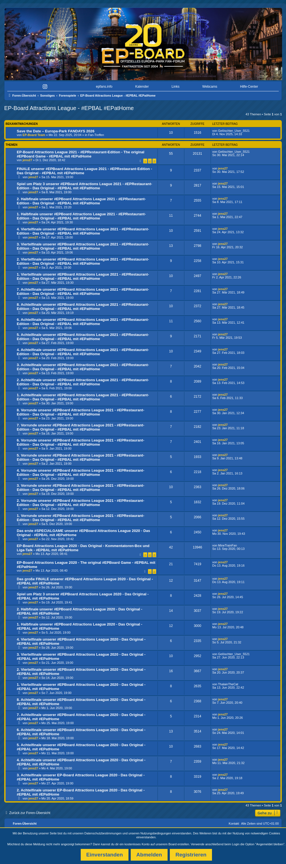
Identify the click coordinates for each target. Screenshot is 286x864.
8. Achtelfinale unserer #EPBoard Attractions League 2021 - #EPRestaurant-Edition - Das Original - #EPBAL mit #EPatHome (83, 306)
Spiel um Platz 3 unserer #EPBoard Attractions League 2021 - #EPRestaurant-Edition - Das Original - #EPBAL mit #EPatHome (84, 186)
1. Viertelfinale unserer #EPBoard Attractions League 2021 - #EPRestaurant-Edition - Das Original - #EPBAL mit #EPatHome (83, 276)
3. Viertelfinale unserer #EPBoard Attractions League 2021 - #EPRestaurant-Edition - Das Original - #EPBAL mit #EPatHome (83, 246)
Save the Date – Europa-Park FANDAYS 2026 (55, 131)
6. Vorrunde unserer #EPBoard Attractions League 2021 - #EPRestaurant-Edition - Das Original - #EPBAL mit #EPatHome (80, 442)
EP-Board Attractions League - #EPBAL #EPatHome (69, 108)
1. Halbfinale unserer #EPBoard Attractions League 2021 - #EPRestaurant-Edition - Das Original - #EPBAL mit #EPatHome (81, 216)
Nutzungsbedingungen (155, 833)
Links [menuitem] (175, 87)
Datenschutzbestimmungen (102, 833)
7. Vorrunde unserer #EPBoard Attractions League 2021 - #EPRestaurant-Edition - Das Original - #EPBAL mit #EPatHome (80, 427)
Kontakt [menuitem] (234, 823)
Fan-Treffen (96, 135)
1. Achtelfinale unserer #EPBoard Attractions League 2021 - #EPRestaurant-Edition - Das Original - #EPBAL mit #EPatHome (83, 397)
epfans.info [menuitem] (104, 87)
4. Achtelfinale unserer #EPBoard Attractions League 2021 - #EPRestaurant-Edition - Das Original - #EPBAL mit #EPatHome (83, 352)
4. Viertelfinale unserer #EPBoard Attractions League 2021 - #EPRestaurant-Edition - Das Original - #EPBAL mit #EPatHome (83, 231)
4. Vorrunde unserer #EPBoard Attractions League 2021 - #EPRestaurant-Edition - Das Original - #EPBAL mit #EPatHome (80, 472)
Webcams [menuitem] (209, 87)
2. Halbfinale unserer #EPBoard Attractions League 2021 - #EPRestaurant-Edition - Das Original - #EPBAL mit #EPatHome (81, 201)
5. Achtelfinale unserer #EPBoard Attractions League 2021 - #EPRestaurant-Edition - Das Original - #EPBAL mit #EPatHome (83, 337)
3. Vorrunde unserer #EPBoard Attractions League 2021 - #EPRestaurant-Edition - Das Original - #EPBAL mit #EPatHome (80, 487)
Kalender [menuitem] (142, 87)
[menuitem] (22, 86)
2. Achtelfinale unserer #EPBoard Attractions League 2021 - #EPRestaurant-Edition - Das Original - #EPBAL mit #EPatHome (83, 382)
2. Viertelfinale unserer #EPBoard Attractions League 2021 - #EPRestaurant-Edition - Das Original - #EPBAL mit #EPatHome (83, 261)
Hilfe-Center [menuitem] (249, 87)
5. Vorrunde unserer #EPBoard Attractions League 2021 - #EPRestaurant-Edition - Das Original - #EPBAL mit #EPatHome (80, 457)
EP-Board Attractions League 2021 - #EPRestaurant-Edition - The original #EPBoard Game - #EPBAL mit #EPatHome (80, 154)
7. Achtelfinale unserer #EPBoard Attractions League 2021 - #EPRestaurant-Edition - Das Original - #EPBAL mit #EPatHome (83, 291)
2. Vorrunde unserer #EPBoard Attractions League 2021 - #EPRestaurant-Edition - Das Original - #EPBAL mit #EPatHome (80, 502)
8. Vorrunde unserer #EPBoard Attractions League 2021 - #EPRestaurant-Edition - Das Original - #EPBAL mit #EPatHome (80, 412)
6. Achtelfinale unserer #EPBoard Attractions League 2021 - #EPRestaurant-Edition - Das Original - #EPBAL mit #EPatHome (83, 322)
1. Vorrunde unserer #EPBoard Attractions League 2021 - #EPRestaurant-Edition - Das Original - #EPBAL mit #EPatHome (80, 518)
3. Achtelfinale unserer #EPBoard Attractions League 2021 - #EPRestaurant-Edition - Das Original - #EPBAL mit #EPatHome (83, 367)
